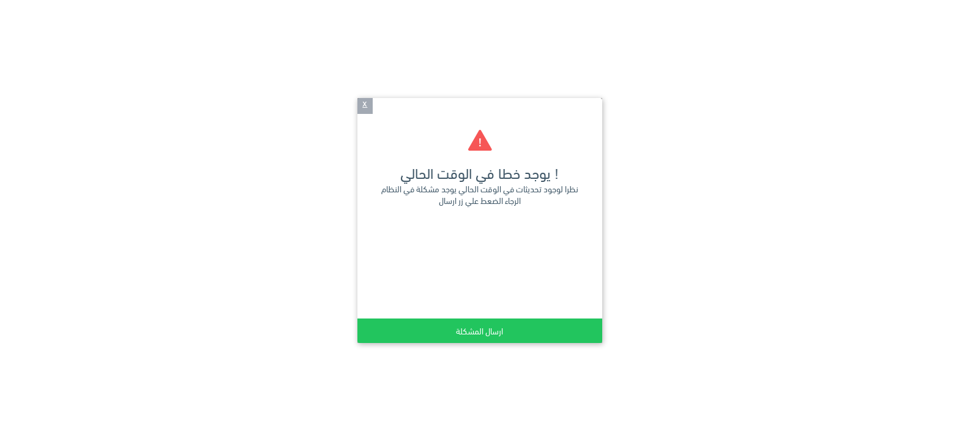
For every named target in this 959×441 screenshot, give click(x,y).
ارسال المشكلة (479, 330)
